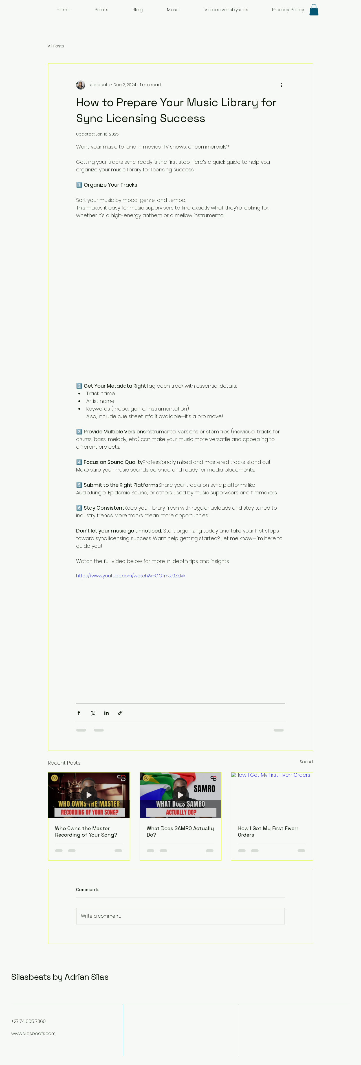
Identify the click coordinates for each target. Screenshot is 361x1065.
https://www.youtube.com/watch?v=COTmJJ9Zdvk (130, 576)
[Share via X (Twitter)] (92, 712)
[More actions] (281, 85)
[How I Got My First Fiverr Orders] (272, 795)
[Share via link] (120, 712)
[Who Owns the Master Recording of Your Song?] (89, 795)
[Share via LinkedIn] (106, 712)
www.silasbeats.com (33, 1033)
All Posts (56, 46)
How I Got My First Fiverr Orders (268, 831)
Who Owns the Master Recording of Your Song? (86, 831)
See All (306, 762)
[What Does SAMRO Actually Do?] (180, 795)
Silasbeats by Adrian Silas (60, 976)
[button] (314, 10)
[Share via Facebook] (79, 712)
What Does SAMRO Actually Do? (180, 831)
